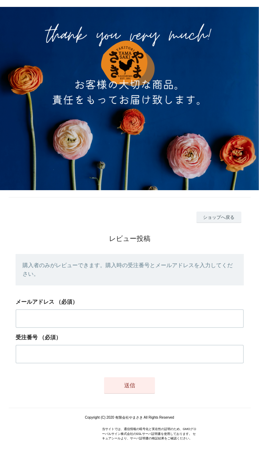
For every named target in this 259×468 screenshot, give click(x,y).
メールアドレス (35, 302)
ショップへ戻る (218, 217)
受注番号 (27, 337)
